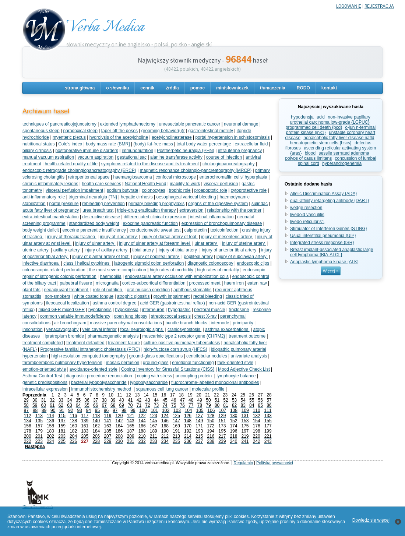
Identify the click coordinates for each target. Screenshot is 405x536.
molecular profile (208, 389)
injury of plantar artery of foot (101, 256)
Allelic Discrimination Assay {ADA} (323, 193)
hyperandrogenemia (342, 163)
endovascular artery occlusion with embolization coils (176, 276)
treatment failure (124, 342)
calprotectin (195, 230)
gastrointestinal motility (211, 130)
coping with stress (154, 375)
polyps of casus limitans (308, 158)
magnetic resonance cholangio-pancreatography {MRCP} (196, 170)
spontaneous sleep (41, 130)
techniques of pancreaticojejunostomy (59, 124)
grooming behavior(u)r (163, 130)
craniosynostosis (184, 329)
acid (321, 117)
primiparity (243, 322)
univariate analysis (249, 356)
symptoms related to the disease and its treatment (150, 163)
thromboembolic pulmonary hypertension (62, 362)
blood (310, 153)
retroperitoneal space (89, 177)
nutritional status (38, 144)
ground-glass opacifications (156, 356)
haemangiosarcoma (132, 177)
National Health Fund (145, 183)
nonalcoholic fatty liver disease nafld (338, 137)
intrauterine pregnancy (240, 150)
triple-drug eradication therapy (146, 210)
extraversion (191, 210)
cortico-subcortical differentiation (154, 283)
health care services (101, 183)
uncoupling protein (194, 375)
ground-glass (155, 362)
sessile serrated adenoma (344, 153)
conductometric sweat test (155, 230)
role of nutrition (108, 289)
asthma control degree (114, 303)
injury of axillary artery (106, 250)
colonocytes (153, 190)
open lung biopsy (130, 316)
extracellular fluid (251, 144)
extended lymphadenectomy (127, 124)
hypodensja (302, 117)
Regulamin (243, 463)
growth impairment (171, 296)
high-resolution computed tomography (89, 356)
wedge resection (306, 207)
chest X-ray (205, 316)
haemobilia (111, 276)
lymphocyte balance (236, 375)
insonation (32, 329)
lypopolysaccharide (149, 382)
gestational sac (132, 157)
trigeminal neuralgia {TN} (92, 197)
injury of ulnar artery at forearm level (155, 243)
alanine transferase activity (176, 157)
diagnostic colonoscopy (210, 263)
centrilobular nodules (206, 356)
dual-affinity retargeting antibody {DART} (329, 200)
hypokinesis (100, 309)
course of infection (224, 157)
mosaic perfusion (123, 362)
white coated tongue (93, 296)
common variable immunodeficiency (75, 316)
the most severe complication (117, 269)
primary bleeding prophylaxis (156, 203)
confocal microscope (176, 177)
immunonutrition (137, 150)
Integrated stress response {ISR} (322, 242)
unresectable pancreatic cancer (189, 124)
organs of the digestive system (218, 203)
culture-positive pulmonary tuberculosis (182, 342)
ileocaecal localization (67, 303)
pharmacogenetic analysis (113, 336)
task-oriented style (235, 362)
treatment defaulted (85, 342)
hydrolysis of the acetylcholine (118, 137)
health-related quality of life (71, 163)
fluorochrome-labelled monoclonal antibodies (215, 382)
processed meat (205, 283)
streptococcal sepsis (171, 316)
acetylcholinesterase (172, 137)
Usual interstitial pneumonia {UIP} (323, 235)
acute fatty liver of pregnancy (50, 210)
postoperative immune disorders (86, 150)
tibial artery (143, 250)
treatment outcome (247, 336)
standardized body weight (94, 223)
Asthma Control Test (42, 375)
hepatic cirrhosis (137, 197)
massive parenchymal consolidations (126, 322)
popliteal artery (198, 256)
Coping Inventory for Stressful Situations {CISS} (167, 369)
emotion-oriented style (44, 369)
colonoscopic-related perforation (53, 269)
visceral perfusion (221, 183)
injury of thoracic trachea (71, 236)
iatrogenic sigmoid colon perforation (149, 263)
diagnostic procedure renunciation (99, 375)
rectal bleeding (207, 296)
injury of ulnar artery (95, 243)
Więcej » (330, 271)
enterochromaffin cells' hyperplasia (233, 177)
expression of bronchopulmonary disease (222, 223)
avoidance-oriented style (93, 369)
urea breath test (97, 210)
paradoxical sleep (80, 130)
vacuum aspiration (95, 157)
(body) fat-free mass (153, 144)
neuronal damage (241, 124)
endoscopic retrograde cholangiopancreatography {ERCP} (79, 170)
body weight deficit (40, 230)
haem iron (234, 283)
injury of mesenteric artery (227, 236)
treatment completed (42, 342)
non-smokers (57, 296)
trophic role (179, 190)
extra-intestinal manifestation (50, 216)
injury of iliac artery (119, 236)
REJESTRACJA (379, 6)
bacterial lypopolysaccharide (99, 382)
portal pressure (64, 203)
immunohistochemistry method (102, 389)
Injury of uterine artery (244, 243)
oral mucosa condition (148, 289)
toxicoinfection (225, 230)
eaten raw (257, 283)
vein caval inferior (99, 329)
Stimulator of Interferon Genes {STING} (328, 228)
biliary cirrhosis (37, 150)
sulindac (259, 203)
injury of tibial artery (178, 250)
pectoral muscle (209, 309)
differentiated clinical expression (155, 216)
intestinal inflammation (212, 216)
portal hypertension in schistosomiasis (232, 137)
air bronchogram (70, 322)
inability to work (185, 183)
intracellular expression (45, 389)
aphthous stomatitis (192, 289)
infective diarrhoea (41, 263)
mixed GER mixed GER (61, 309)
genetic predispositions (44, 382)
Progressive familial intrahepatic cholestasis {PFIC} (90, 349)
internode (220, 322)
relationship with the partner (234, 210)
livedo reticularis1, (307, 221)
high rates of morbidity (171, 269)
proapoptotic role (210, 190)
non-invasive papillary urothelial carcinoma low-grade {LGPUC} (330, 119)
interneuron (153, 309)
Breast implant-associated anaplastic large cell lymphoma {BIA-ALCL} (331, 252)
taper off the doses (119, 130)
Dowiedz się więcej (371, 520)
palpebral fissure (76, 283)
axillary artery (67, 250)
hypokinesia (126, 309)
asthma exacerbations (227, 329)
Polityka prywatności (274, 463)
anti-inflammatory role (43, 197)
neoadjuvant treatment (66, 289)
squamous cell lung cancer (162, 389)
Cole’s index (70, 144)
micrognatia (107, 283)
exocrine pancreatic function (150, 223)
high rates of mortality (218, 269)
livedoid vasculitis (307, 214)
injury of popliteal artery (156, 256)
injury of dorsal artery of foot (170, 236)
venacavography (62, 329)
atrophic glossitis (133, 296)
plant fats (31, 289)
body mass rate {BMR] (108, 144)
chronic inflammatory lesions (50, 183)
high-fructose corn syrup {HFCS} (175, 349)
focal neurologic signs (142, 329)
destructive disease (101, 216)
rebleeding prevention (103, 203)
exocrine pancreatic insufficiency (94, 230)
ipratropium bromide (64, 336)
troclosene (239, 309)
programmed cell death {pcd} (314, 127)
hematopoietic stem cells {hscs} (320, 142)
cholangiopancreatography (228, 163)
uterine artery (36, 250)
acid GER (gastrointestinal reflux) (172, 303)
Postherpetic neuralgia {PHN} (185, 150)
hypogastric (179, 309)
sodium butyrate (122, 190)
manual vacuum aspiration (48, 157)
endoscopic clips (253, 263)
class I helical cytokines (86, 263)
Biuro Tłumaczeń (37, 505)
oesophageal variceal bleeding (186, 197)
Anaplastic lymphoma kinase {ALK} (324, 261)
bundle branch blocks (186, 322)
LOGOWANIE (348, 6)
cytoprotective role (249, 190)
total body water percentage (204, 144)
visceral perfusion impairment (74, 190)
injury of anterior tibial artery (229, 250)
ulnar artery (206, 243)
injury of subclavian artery (242, 256)
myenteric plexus (69, 137)
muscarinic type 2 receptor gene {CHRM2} (183, 336)
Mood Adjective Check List (244, 369)
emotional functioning (193, 362)
